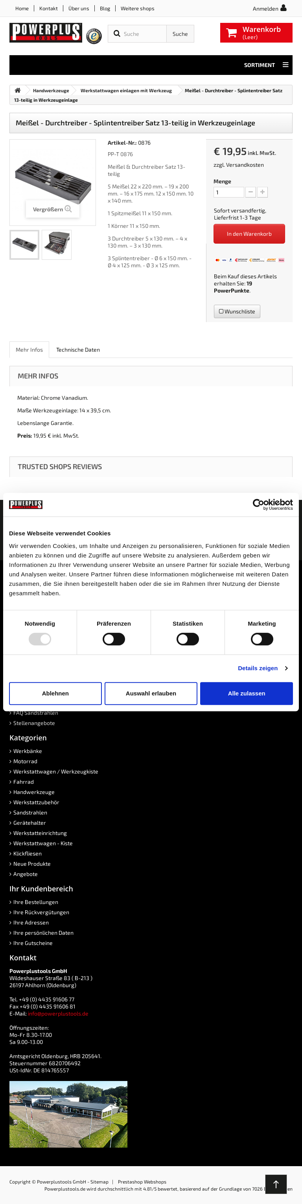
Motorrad (25, 761)
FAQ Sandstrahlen (35, 712)
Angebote (25, 873)
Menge (222, 181)
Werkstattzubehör (36, 802)
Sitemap (99, 1181)
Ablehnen (55, 693)
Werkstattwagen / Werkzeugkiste (55, 771)
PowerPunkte (231, 290)
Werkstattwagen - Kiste (43, 843)
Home (22, 8)
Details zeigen (258, 668)
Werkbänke (27, 750)
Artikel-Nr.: (122, 142)
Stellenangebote (34, 722)
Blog (105, 8)
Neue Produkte (32, 863)
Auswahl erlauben (151, 693)
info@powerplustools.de (58, 1013)
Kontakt (48, 8)
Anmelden (265, 8)
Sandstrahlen (30, 812)
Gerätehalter (29, 822)
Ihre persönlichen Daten (43, 932)
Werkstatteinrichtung (40, 832)
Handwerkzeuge (34, 791)
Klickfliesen (27, 853)
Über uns (78, 8)
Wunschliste (237, 311)
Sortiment (266, 65)
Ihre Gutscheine (33, 942)
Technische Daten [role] (78, 349)
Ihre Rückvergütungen (41, 912)
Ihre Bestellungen (35, 901)
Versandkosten (245, 164)
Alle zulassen (246, 693)
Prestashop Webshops (142, 1181)
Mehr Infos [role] (29, 349)
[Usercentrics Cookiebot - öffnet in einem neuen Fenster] (258, 505)
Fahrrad (23, 781)
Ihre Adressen (31, 922)
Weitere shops (138, 8)
